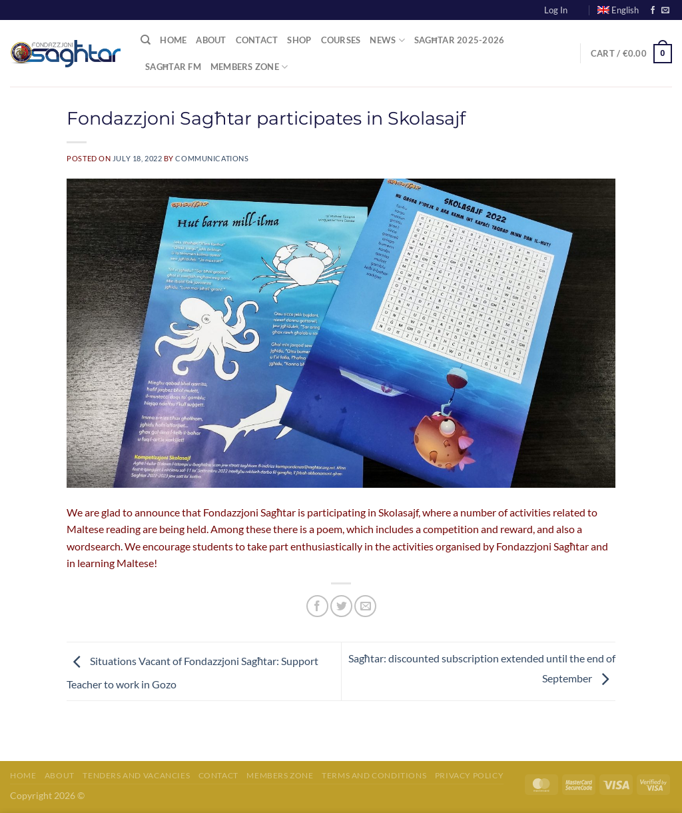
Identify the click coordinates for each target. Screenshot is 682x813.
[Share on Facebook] (317, 606)
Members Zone (249, 67)
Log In (555, 10)
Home (173, 40)
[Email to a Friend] (365, 606)
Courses (341, 40)
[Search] (146, 40)
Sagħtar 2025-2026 (459, 40)
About (211, 40)
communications (211, 158)
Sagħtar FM (173, 66)
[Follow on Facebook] (653, 10)
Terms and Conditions (374, 775)
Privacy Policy (469, 775)
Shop (299, 40)
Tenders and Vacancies (136, 775)
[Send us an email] (665, 10)
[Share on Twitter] (341, 606)
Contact (257, 40)
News (387, 40)
